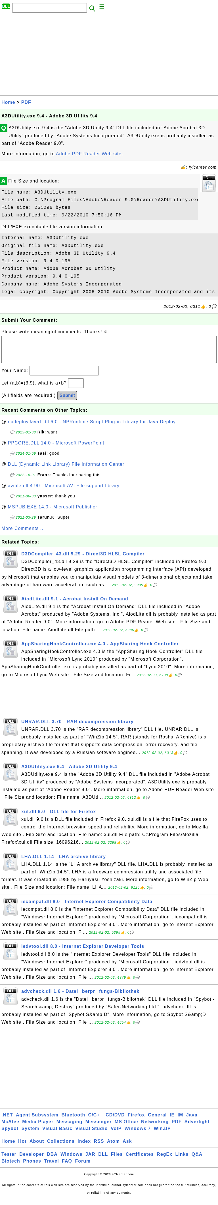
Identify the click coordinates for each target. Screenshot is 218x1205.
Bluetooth (73, 1120)
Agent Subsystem (37, 1120)
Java (192, 1120)
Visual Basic (57, 1134)
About (37, 1146)
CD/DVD (115, 1120)
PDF (26, 102)
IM (180, 1120)
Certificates (140, 1159)
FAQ (67, 1166)
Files (117, 1159)
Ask (127, 1146)
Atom (113, 1146)
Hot (22, 1146)
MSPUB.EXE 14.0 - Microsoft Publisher (52, 512)
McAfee (10, 1127)
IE (172, 1120)
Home (8, 102)
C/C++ (95, 1120)
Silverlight (197, 1127)
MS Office (126, 1127)
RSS (99, 1146)
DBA (52, 1159)
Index (84, 1146)
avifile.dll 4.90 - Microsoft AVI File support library (64, 491)
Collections (61, 1146)
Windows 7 (138, 1134)
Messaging (69, 1127)
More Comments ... (23, 534)
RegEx (164, 1159)
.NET (7, 1120)
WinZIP (162, 1134)
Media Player (37, 1127)
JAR (90, 1159)
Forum (83, 1166)
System (30, 1134)
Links (182, 1159)
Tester (8, 1159)
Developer (31, 1159)
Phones (32, 1166)
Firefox (136, 1120)
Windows (71, 1159)
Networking (155, 1127)
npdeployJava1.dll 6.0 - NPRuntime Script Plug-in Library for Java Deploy (92, 427)
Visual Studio (91, 1134)
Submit (67, 401)
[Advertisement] (109, 55)
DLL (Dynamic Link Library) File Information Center (66, 469)
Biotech (10, 1166)
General (157, 1120)
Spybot (9, 1134)
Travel (51, 1166)
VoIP (116, 1134)
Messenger (98, 1127)
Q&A (197, 1159)
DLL (103, 1159)
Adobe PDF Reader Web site (88, 153)
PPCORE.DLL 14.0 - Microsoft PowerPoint (56, 448)
